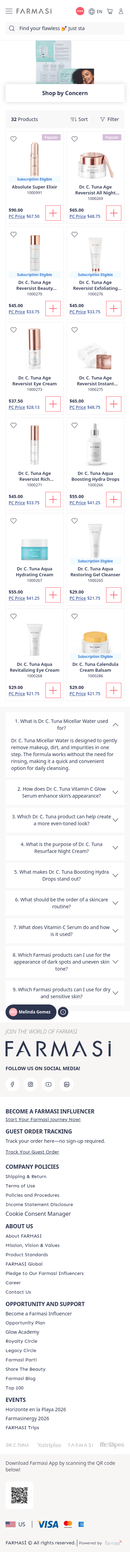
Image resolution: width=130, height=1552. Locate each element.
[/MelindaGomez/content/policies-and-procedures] (32, 1195)
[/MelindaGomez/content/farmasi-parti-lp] (21, 1360)
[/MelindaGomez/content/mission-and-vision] (33, 1245)
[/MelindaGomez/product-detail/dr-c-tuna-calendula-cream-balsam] (96, 647)
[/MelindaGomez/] (34, 11)
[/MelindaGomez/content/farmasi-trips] (22, 1428)
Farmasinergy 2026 (27, 1418)
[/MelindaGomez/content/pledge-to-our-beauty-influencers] (45, 1273)
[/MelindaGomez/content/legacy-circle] (21, 1350)
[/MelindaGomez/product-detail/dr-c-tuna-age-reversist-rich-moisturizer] (35, 456)
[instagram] (30, 1084)
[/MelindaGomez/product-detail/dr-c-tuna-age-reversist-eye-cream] (35, 360)
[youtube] (48, 1084)
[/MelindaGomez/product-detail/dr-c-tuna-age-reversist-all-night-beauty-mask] (96, 169)
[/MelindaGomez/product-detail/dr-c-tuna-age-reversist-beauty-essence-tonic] (35, 265)
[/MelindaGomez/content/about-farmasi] (24, 1236)
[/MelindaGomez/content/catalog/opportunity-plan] (25, 1323)
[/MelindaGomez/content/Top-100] (15, 1388)
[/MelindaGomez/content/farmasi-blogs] (20, 1378)
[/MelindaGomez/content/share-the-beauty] (25, 1369)
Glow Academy (22, 1332)
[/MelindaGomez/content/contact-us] (18, 1292)
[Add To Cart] (53, 213)
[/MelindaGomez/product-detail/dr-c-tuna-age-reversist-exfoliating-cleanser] (96, 265)
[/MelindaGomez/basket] (109, 11)
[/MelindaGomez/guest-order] (32, 1152)
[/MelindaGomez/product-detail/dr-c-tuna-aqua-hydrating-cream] (35, 551)
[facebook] (12, 1084)
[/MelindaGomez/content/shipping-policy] (26, 1176)
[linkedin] (66, 1084)
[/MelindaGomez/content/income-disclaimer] (39, 1204)
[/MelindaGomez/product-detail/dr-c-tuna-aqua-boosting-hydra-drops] (96, 456)
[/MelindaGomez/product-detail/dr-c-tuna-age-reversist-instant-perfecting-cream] (96, 360)
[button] (18, 1524)
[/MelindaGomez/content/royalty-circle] (21, 1341)
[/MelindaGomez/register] (43, 1119)
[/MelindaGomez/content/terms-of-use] (20, 1186)
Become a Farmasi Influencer (39, 1313)
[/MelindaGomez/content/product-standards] (27, 1255)
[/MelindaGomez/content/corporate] (24, 1264)
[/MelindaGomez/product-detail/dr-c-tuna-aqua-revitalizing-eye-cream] (35, 647)
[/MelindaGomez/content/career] (13, 1283)
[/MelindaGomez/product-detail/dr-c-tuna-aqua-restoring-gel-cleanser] (96, 551)
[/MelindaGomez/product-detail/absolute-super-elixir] (35, 166)
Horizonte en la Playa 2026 (36, 1409)
